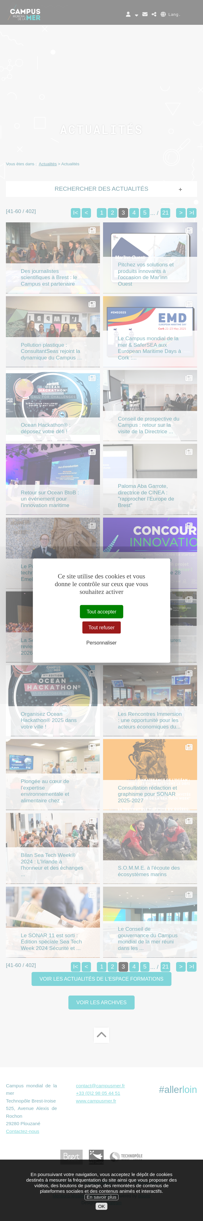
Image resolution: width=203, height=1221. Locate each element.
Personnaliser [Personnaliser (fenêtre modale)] (101, 642)
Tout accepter (101, 611)
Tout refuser (101, 627)
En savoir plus (101, 1209)
